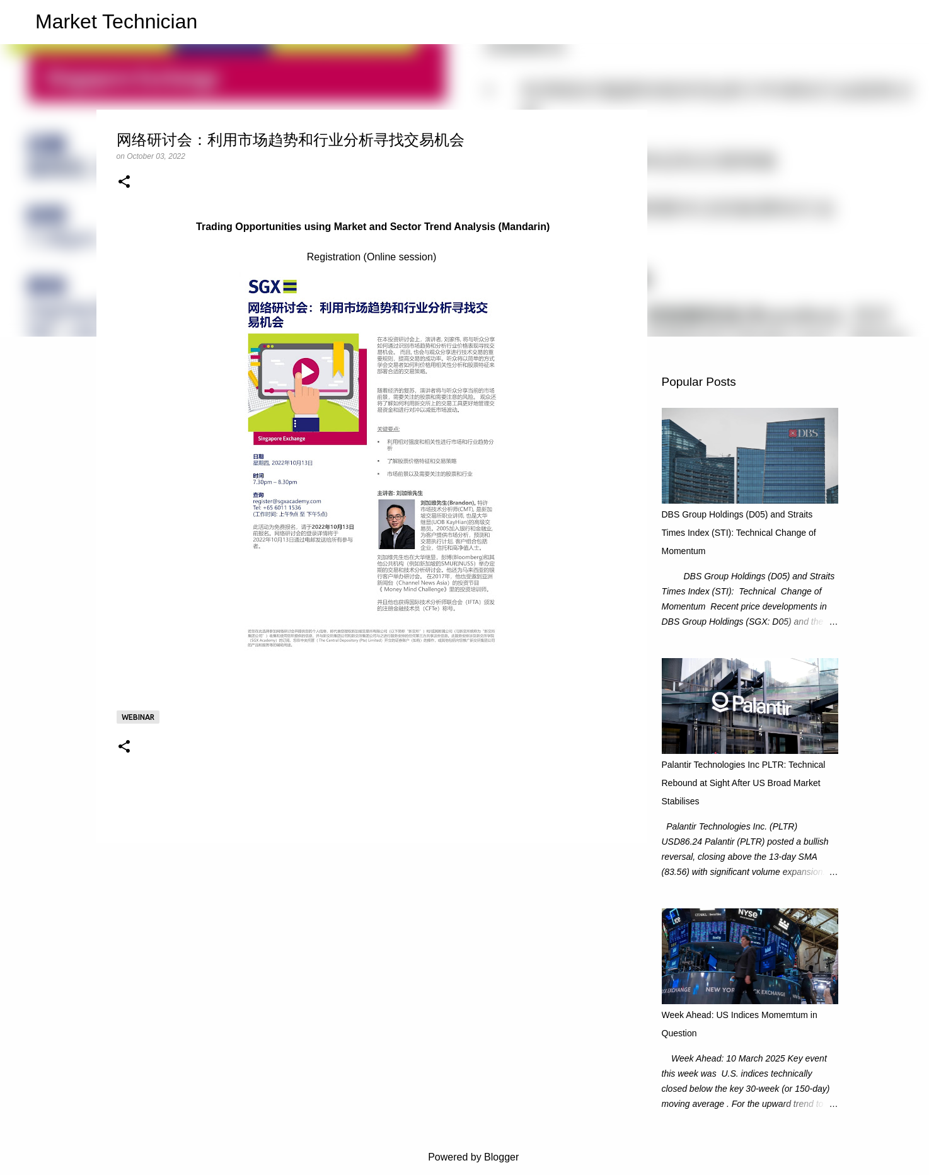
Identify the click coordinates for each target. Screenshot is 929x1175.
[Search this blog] (853, 22)
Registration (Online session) (371, 257)
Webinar (138, 717)
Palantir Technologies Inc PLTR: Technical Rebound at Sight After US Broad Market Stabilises (744, 783)
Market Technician (116, 21)
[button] (124, 183)
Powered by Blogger (464, 1157)
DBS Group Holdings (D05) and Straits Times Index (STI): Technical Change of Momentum (739, 532)
